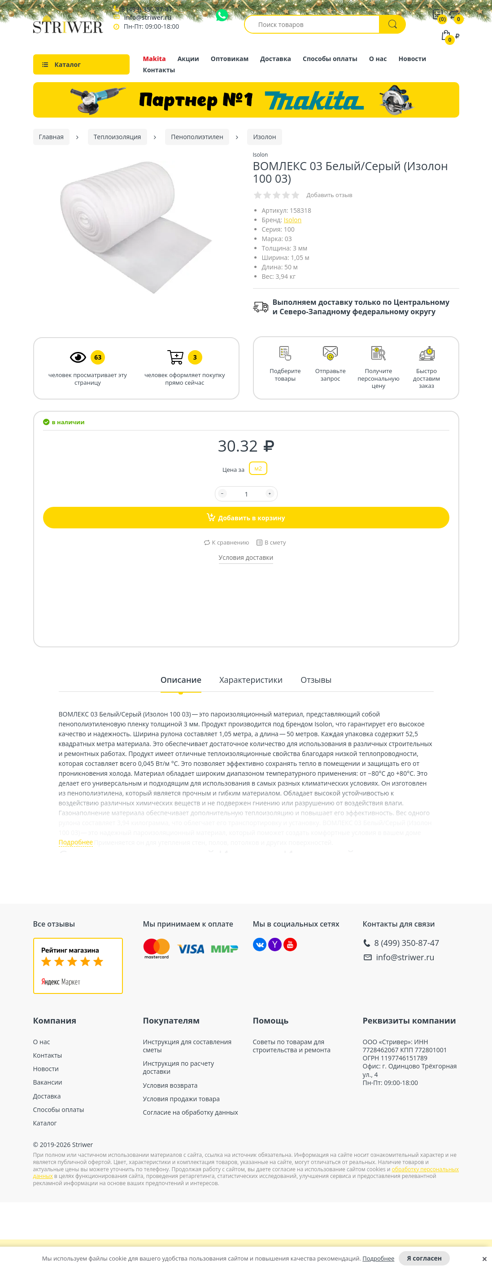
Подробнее (378, 1258)
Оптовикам (230, 58)
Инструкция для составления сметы (187, 1046)
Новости (413, 58)
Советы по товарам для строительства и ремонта (292, 1046)
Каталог (45, 1123)
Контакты (159, 70)
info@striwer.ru (148, 17)
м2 (258, 468)
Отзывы (315, 679)
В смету (275, 542)
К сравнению (230, 542)
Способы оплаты (330, 58)
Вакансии (47, 1082)
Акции (188, 58)
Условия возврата (170, 1085)
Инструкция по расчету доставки (178, 1067)
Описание (181, 679)
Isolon (293, 219)
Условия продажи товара (181, 1099)
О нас (378, 58)
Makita (154, 58)
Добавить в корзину (246, 517)
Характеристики (251, 679)
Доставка (275, 58)
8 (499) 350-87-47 (147, 9)
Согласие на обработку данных (190, 1112)
